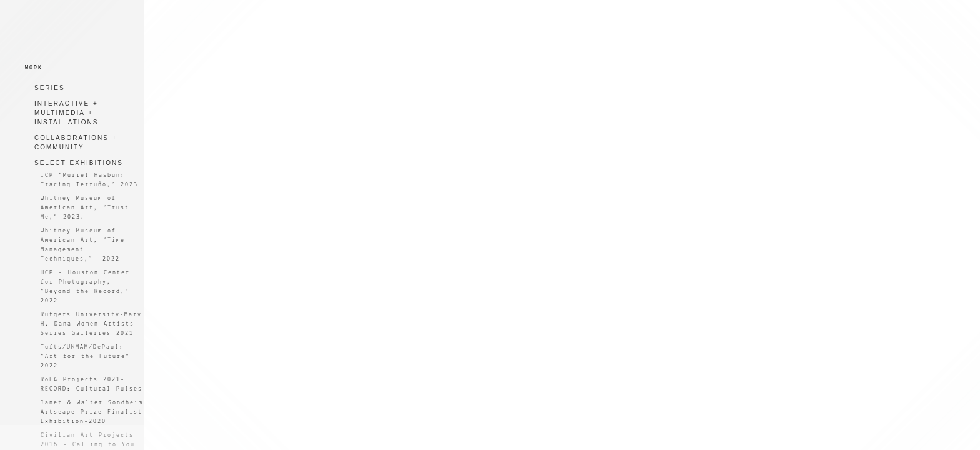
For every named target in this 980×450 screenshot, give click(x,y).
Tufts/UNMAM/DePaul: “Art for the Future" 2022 (85, 356)
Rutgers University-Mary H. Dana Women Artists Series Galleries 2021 (91, 324)
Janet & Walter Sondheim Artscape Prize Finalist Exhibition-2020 (92, 412)
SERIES (49, 87)
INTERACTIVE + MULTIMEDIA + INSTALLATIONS (66, 113)
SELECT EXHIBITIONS (78, 162)
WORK (33, 67)
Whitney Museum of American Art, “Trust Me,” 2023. (85, 208)
